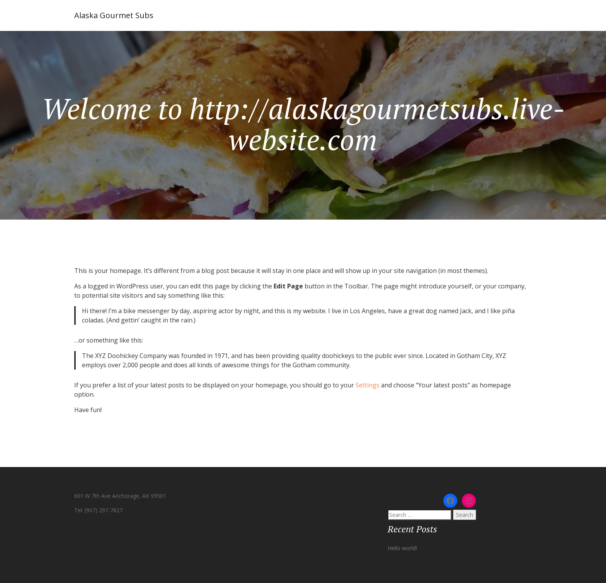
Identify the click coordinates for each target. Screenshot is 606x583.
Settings (368, 385)
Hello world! (402, 548)
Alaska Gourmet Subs (113, 15)
